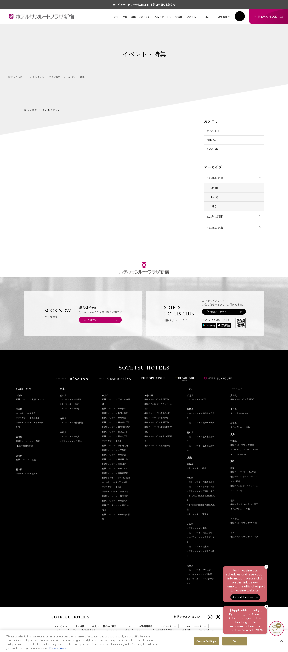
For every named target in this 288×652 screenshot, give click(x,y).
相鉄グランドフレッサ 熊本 (242, 449)
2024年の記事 (215, 232)
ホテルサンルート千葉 (69, 440)
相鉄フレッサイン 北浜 (197, 532)
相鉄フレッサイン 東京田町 (114, 468)
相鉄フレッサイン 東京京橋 (114, 422)
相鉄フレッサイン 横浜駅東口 (157, 403)
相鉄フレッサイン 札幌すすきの (30, 403)
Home (115, 16)
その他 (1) (212, 153)
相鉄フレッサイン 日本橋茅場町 (116, 431)
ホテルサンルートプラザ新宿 (114, 486)
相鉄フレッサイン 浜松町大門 (115, 449)
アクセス (191, 16)
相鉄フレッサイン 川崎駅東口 (157, 426)
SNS (207, 16)
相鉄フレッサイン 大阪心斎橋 (199, 536)
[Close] (281, 640)
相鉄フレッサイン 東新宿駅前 (115, 477)
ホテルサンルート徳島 (240, 431)
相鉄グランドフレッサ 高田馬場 (116, 481)
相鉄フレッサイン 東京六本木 (115, 472)
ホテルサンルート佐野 (69, 412)
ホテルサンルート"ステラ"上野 (115, 495)
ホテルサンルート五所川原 (27, 422)
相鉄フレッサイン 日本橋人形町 (116, 426)
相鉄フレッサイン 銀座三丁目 (115, 435)
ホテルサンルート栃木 (69, 408)
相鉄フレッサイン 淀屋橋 (197, 550)
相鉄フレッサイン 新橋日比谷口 (116, 463)
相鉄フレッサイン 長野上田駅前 (200, 426)
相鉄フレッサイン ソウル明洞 (243, 476)
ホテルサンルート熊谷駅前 (71, 426)
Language (222, 16)
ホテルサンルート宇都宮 (70, 403)
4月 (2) (214, 201)
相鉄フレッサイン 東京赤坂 (114, 458)
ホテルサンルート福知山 (197, 518)
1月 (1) (214, 210)
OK (234, 641)
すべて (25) (213, 135)
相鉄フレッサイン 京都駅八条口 (200, 495)
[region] (144, 641)
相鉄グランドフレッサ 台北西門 (244, 508)
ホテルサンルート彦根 (196, 472)
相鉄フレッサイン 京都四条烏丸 (200, 486)
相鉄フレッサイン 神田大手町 (115, 417)
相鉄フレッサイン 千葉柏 (70, 445)
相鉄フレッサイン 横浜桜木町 (157, 417)
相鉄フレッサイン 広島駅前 (242, 403)
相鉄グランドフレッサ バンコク (244, 540)
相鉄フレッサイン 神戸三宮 (198, 573)
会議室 (178, 16)
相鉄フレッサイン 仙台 (26, 463)
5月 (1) (214, 192)
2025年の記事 (215, 221)
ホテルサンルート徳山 (240, 417)
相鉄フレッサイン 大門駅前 (114, 454)
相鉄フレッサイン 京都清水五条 (200, 490)
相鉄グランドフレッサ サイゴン (244, 526)
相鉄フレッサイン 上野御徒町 (115, 500)
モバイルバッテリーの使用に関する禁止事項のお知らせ (143, 4)
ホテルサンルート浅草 (111, 490)
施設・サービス (162, 16)
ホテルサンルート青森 (25, 417)
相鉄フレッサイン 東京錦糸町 (115, 504)
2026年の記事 (215, 182)
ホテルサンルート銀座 (111, 445)
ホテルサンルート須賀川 (26, 477)
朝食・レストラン (140, 16)
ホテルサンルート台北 (240, 512)
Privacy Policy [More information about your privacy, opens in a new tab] (57, 648)
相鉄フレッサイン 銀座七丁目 (115, 440)
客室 (124, 16)
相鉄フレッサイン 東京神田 (114, 412)
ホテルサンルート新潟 (196, 403)
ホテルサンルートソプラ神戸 (199, 578)
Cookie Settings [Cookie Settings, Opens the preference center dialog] (206, 641)
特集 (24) (212, 144)
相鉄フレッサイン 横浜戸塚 (156, 422)
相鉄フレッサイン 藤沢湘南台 (157, 449)
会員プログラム (218, 315)
